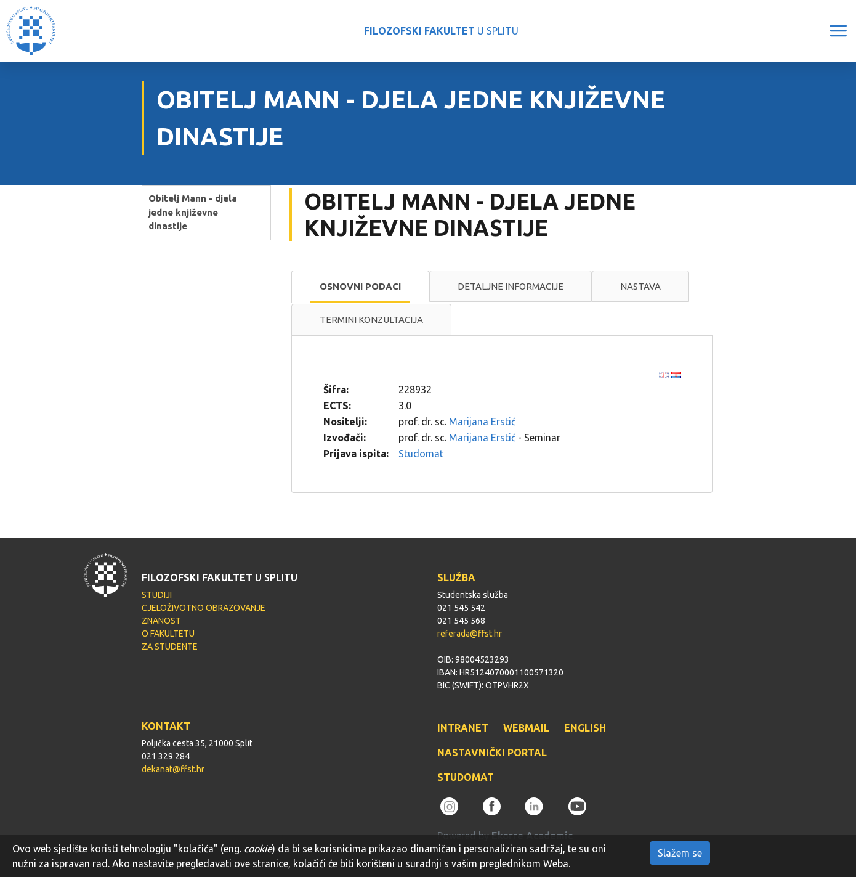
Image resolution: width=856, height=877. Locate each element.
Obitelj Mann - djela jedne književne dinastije (192, 212)
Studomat (420, 453)
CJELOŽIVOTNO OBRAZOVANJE (203, 608)
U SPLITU (441, 30)
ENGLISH (585, 727)
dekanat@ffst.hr (173, 769)
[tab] (360, 287)
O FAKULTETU (168, 633)
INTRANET (462, 727)
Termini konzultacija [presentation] (371, 319)
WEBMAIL (526, 727)
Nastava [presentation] (640, 286)
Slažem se (680, 853)
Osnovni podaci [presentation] (360, 286)
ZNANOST (161, 621)
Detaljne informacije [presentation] (510, 286)
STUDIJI (157, 595)
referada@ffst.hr (469, 633)
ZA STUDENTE (170, 646)
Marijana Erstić (482, 421)
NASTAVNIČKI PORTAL (492, 752)
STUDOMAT (465, 777)
